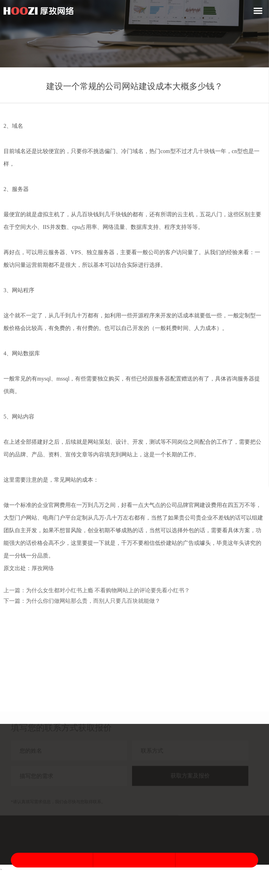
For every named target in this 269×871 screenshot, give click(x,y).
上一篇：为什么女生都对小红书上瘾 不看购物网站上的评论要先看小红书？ (97, 590)
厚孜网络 (43, 568)
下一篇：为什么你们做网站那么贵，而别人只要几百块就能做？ (82, 601)
